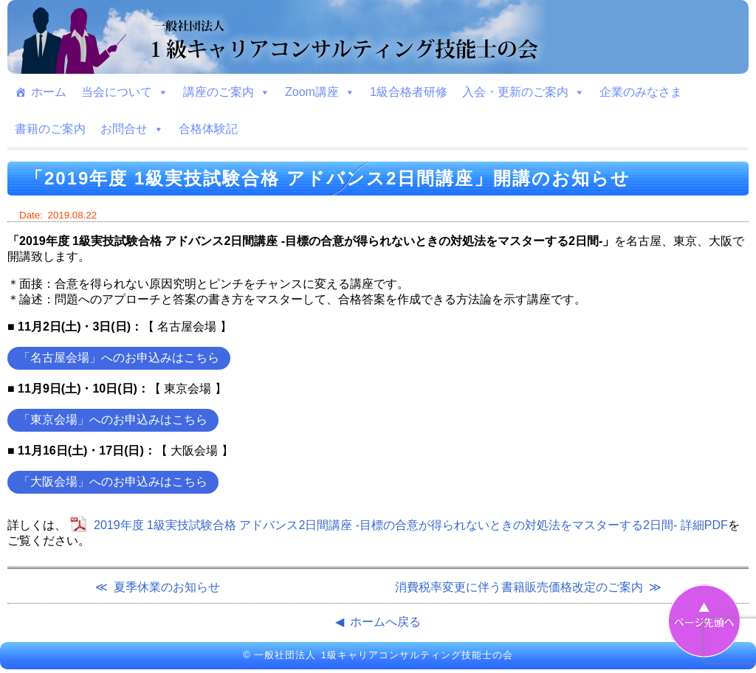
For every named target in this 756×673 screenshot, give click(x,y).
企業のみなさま (640, 92)
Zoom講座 (320, 92)
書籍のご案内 (50, 128)
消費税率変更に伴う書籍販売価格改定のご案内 (519, 587)
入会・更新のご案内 (523, 92)
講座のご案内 (226, 92)
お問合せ (132, 129)
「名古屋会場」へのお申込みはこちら (118, 357)
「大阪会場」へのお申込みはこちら (112, 481)
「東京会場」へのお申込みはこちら (112, 419)
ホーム (48, 92)
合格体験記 (208, 128)
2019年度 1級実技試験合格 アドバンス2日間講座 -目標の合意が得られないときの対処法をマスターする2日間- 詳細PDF (411, 525)
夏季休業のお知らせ (167, 587)
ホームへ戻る (385, 621)
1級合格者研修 (408, 92)
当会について (124, 92)
